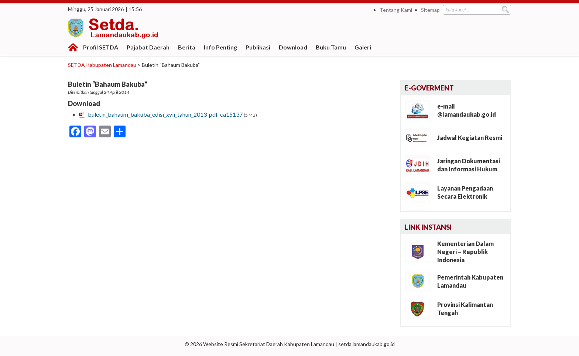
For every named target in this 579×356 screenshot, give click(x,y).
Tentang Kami (396, 10)
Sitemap (430, 10)
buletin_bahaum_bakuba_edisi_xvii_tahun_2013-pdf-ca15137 (165, 114)
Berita (186, 47)
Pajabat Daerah (148, 47)
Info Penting (220, 47)
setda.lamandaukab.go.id (366, 344)
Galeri (362, 47)
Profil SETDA (100, 47)
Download (293, 47)
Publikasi (258, 47)
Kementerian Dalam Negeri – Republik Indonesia (465, 251)
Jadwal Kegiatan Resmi (469, 137)
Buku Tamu (331, 47)
